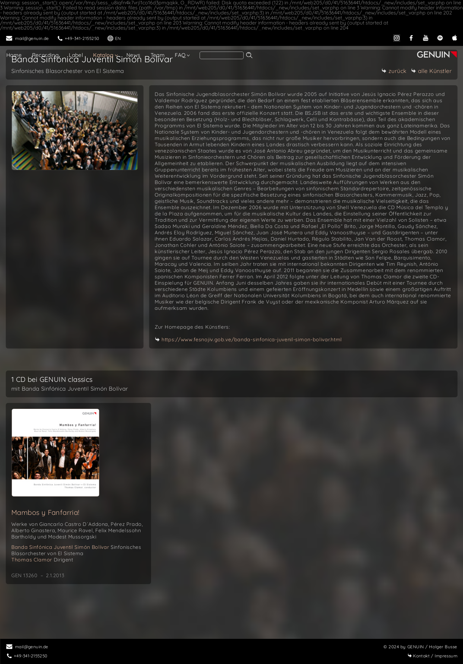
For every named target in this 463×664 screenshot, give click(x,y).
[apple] (454, 37)
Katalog (103, 55)
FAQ (180, 55)
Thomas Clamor (42, 559)
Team (158, 55)
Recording (45, 55)
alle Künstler (431, 71)
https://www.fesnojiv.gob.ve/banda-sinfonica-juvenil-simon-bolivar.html (252, 339)
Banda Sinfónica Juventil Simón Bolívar (76, 550)
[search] (222, 55)
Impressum (432, 655)
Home (14, 55)
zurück (394, 71)
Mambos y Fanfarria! (45, 512)
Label (76, 55)
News (133, 55)
